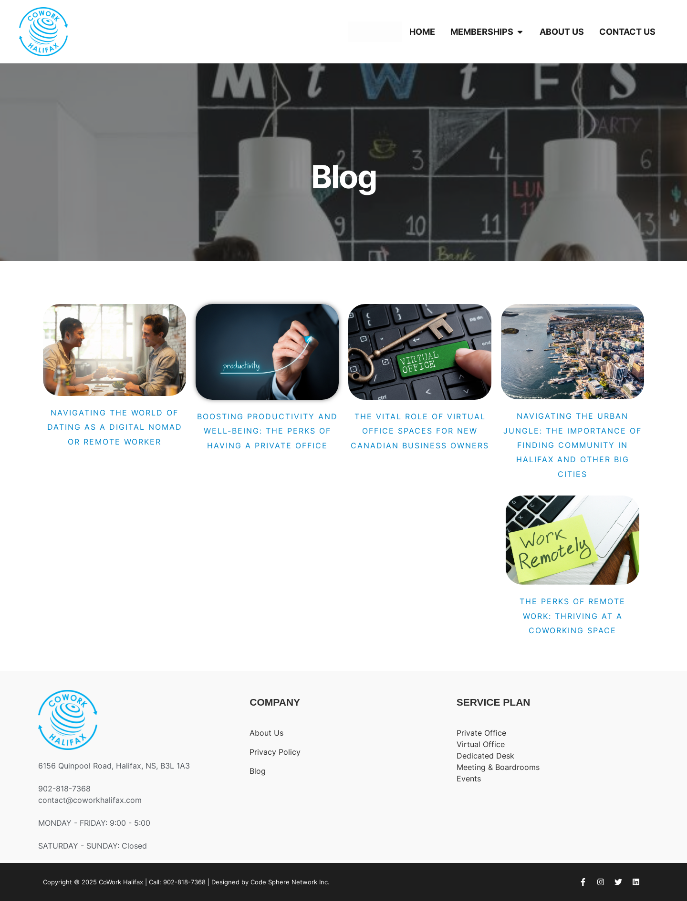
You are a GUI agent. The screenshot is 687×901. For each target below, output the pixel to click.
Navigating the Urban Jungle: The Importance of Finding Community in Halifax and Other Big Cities (572, 445)
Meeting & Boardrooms (498, 767)
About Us (266, 733)
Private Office (481, 733)
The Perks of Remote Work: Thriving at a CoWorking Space (572, 616)
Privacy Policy (275, 752)
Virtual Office (481, 744)
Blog (258, 771)
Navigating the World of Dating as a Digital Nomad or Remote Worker (114, 427)
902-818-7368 (184, 882)
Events (469, 778)
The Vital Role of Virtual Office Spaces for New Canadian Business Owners (420, 431)
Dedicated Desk (485, 755)
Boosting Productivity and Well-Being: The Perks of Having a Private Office (267, 431)
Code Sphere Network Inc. (290, 882)
